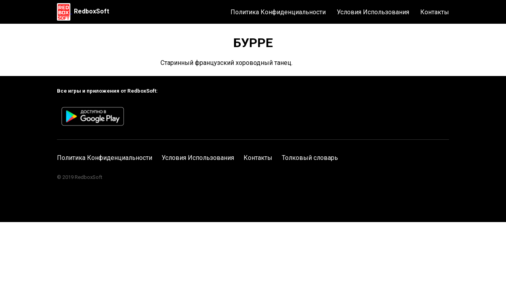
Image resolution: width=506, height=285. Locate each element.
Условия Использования (373, 12)
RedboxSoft (91, 11)
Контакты (434, 12)
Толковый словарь (310, 158)
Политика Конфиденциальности (278, 12)
